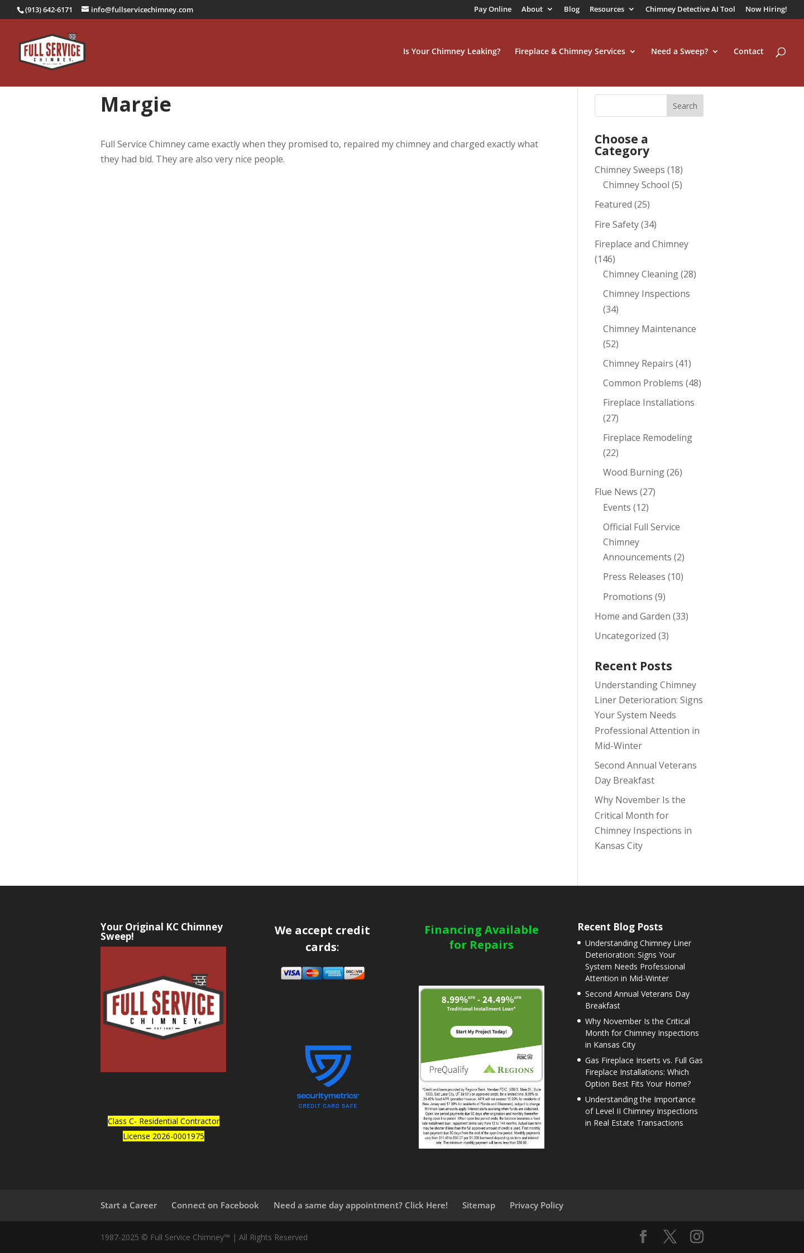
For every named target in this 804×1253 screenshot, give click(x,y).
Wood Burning (633, 472)
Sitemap (478, 1205)
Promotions (628, 597)
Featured (613, 204)
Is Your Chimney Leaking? (451, 52)
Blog (572, 10)
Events (617, 507)
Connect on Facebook (215, 1205)
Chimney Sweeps (630, 170)
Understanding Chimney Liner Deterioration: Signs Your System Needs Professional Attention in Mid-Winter (649, 715)
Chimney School (636, 185)
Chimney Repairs (638, 363)
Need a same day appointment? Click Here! (361, 1205)
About (532, 10)
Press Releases (634, 576)
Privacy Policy (536, 1205)
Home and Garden (633, 616)
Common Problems (643, 383)
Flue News (616, 492)
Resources (607, 10)
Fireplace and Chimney (641, 244)
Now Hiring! (766, 10)
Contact (749, 52)
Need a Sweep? (679, 52)
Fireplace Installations (649, 402)
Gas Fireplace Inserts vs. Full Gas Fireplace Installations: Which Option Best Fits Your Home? (644, 1072)
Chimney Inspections (646, 293)
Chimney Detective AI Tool (690, 10)
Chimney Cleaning (640, 274)
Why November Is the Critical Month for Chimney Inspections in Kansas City (642, 1033)
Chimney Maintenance (649, 329)
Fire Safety (617, 224)
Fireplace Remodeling (647, 437)
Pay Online (492, 10)
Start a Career (128, 1205)
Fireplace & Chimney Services (570, 52)
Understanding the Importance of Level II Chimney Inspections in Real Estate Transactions (641, 1111)
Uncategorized (625, 636)
